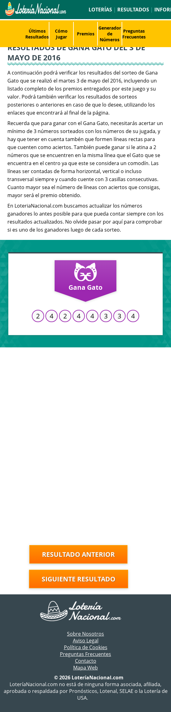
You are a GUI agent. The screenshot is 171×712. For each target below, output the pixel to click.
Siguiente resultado (78, 579)
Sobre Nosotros (85, 633)
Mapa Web (85, 667)
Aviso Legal (85, 640)
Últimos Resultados (37, 34)
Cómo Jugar (61, 34)
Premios (85, 34)
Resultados (133, 9)
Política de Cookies (85, 647)
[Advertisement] (85, 393)
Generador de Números (109, 33)
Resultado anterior (78, 554)
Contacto (85, 660)
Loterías (100, 9)
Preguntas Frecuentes (134, 34)
